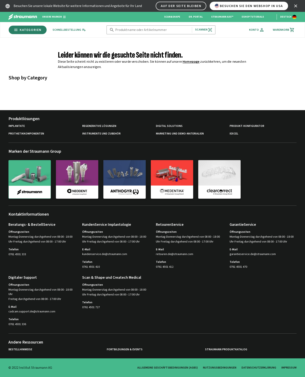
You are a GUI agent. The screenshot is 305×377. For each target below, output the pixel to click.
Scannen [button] (203, 30)
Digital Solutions (169, 126)
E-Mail (86, 249)
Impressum (289, 368)
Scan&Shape (172, 17)
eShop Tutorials (253, 17)
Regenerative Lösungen (99, 126)
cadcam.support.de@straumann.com (31, 312)
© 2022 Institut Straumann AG (30, 367)
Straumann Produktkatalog (226, 350)
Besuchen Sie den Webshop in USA (249, 6)
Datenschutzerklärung (258, 368)
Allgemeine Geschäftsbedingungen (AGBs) (167, 368)
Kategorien (28, 30)
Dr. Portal (196, 17)
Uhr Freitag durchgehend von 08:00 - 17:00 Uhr (37, 242)
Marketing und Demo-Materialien (180, 134)
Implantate (16, 126)
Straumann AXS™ (222, 17)
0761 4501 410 (91, 267)
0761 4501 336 (17, 324)
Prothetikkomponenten (26, 134)
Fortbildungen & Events (125, 350)
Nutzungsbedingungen (219, 368)
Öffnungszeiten (18, 232)
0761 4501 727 (91, 307)
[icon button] (295, 6)
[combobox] (152, 30)
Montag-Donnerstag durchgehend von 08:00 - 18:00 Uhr (40, 292)
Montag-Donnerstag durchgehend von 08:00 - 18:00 (40, 237)
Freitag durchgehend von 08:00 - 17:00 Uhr (34, 299)
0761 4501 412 (164, 267)
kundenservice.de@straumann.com (104, 254)
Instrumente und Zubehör (101, 134)
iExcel (234, 134)
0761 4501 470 (238, 267)
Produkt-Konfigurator (247, 126)
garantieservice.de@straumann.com (253, 254)
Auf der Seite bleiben (181, 6)
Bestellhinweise (20, 350)
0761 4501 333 (17, 254)
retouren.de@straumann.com (174, 254)
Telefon (13, 249)
